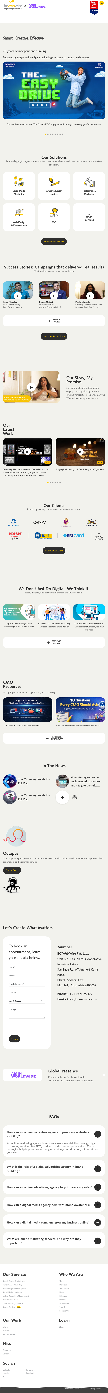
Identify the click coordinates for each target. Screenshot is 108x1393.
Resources (7, 1350)
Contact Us (64, 1311)
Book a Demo (12, 870)
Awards (62, 1307)
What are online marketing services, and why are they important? (44, 1241)
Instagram (30, 1370)
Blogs (61, 1327)
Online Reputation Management (16, 1296)
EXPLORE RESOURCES (57, 738)
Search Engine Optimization (14, 1281)
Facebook (30, 1373)
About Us (63, 1281)
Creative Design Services (13, 1303)
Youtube (6, 1373)
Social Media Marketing (12, 1292)
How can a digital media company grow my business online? (48, 1222)
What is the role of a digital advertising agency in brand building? (45, 1169)
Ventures (62, 1299)
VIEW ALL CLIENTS (99, 537)
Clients (5, 1327)
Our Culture (64, 1288)
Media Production (10, 1299)
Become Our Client (54, 550)
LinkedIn (6, 1370)
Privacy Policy (95, 1388)
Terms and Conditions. (74, 1388)
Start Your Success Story (54, 336)
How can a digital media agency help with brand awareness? (48, 1205)
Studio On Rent (12, 1307)
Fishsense (63, 1296)
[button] (45, 134)
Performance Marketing (12, 1285)
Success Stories (9, 1334)
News (61, 1292)
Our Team (63, 1285)
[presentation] (29, 1027)
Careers (6, 1354)
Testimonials (64, 1303)
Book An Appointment (54, 241)
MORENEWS (74, 797)
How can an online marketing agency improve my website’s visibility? (48, 1134)
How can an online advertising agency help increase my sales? (49, 1187)
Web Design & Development (14, 1288)
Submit (15, 1038)
